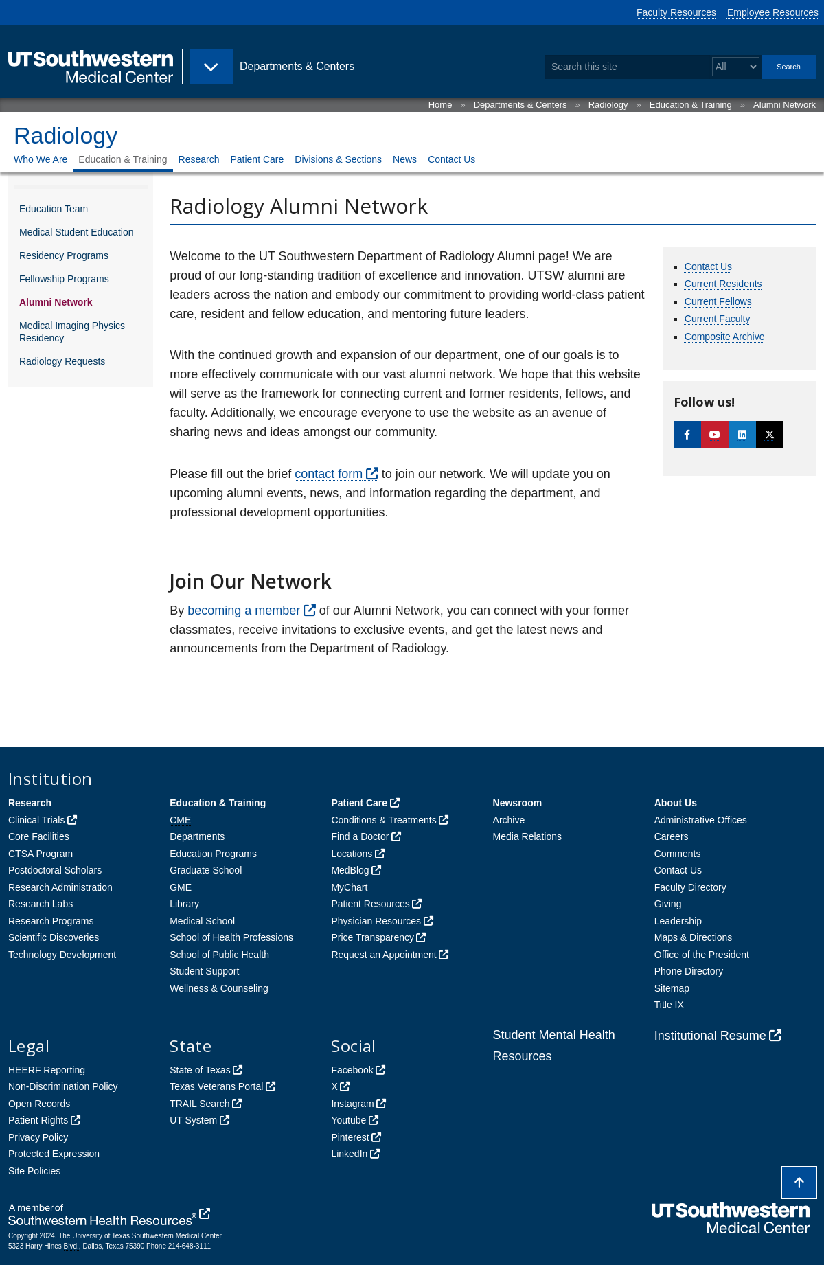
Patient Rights (38, 1120)
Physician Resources (376, 920)
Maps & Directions (693, 937)
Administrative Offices (700, 819)
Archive (509, 819)
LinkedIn (349, 1153)
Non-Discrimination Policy (63, 1086)
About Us (675, 802)
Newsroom (517, 802)
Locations (351, 853)
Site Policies (34, 1170)
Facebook (352, 1069)
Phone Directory (688, 971)
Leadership (678, 920)
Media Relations (527, 836)
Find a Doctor (360, 836)
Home (440, 105)
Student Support (204, 971)
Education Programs (213, 853)
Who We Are (40, 159)
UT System (193, 1120)
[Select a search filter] (735, 67)
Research (199, 159)
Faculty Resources (676, 12)
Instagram (352, 1103)
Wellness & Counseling (219, 988)
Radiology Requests (62, 361)
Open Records (39, 1103)
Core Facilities (38, 836)
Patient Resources (370, 903)
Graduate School (206, 870)
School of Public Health (219, 954)
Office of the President (701, 954)
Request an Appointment (383, 954)
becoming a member (243, 610)
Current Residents (723, 283)
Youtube (348, 1120)
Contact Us (451, 159)
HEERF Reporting (46, 1069)
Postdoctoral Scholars (55, 870)
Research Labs (40, 903)
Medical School (202, 920)
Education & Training (691, 105)
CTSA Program (40, 853)
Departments (197, 836)
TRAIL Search (199, 1103)
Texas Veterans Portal (216, 1086)
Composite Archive (725, 336)
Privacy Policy (38, 1137)
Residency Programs (63, 255)
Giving (668, 903)
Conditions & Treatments (383, 819)
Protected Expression (54, 1153)
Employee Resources (773, 12)
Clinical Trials (36, 819)
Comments (677, 853)
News (405, 159)
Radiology (608, 105)
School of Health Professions (231, 937)
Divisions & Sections (338, 159)
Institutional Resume (710, 1035)
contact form (329, 474)
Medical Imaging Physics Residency (72, 331)
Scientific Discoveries (53, 937)
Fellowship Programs (64, 278)
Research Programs (51, 920)
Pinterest (350, 1137)
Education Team (53, 208)
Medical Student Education (76, 232)
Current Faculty (718, 318)
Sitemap (671, 988)
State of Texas (200, 1069)
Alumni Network (784, 105)
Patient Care (257, 159)
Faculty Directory (690, 887)
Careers (671, 836)
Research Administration (60, 887)
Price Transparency (372, 937)
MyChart (349, 887)
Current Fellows (718, 301)
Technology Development (62, 954)
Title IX (669, 1004)
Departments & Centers (520, 105)
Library (184, 903)
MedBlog (350, 870)
